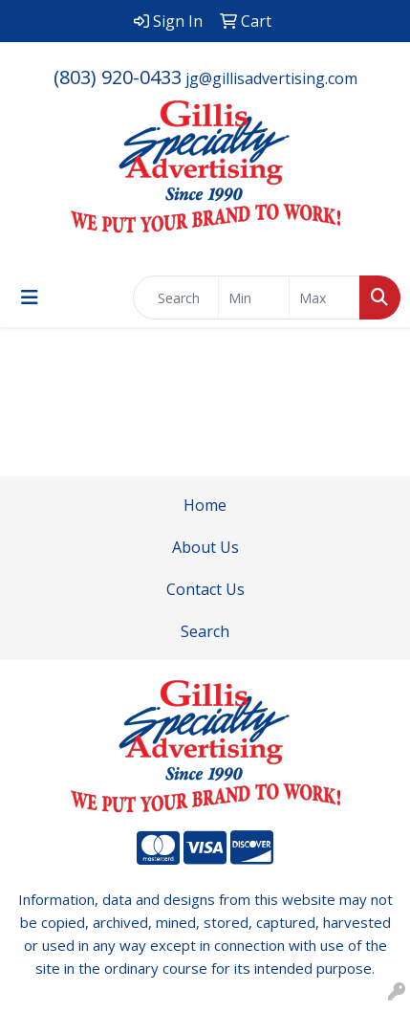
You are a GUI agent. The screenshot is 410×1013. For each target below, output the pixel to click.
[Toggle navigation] (30, 297)
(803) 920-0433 (118, 77)
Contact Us (205, 589)
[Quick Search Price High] (324, 297)
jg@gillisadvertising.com (271, 78)
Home (205, 505)
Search (205, 631)
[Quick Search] (176, 297)
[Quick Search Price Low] (254, 297)
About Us (205, 547)
